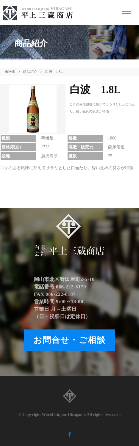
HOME (9, 72)
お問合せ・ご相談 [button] (69, 340)
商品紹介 (30, 72)
